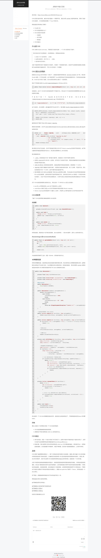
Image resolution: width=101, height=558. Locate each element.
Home (16, 9)
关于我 (16, 23)
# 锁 (56, 515)
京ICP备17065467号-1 (58, 552)
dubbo (16, 16)
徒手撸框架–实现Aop (37, 489)
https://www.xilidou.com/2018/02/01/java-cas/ (50, 15)
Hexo (58, 555)
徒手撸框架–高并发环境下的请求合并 (41, 485)
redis (16, 14)
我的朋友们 (17, 21)
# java (54, 515)
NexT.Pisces (62, 555)
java (15, 11)
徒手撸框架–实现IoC (37, 487)
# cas (59, 515)
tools (16, 18)
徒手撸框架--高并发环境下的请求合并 (40, 519)
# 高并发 (62, 515)
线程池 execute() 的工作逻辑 (79, 519)
